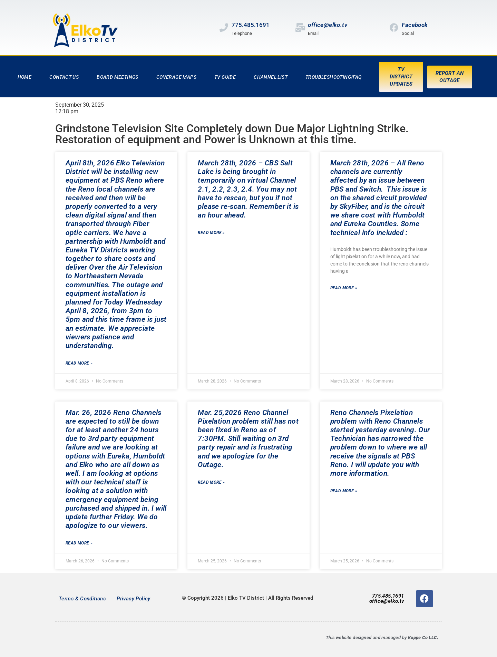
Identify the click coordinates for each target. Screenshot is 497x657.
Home (25, 77)
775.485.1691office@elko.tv (386, 598)
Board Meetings (117, 77)
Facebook (415, 24)
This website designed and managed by (382, 637)
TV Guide (225, 77)
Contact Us (64, 77)
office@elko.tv (327, 24)
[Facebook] (394, 27)
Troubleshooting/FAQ (333, 77)
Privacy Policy (133, 599)
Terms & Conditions (82, 599)
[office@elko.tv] (300, 27)
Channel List (271, 77)
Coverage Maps (176, 77)
